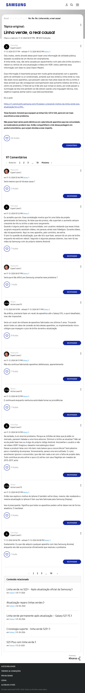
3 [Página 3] (28, 163)
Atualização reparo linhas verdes (25, 602)
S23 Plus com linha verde (20, 642)
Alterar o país (8, 685)
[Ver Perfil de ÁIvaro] (13, 302)
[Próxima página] (47, 162)
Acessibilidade (8, 666)
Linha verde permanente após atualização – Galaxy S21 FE (38, 615)
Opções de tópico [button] (76, 25)
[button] (76, 46)
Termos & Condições (11, 671)
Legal (4, 680)
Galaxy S (47, 52)
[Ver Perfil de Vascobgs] (14, 45)
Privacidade (7, 676)
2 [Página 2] (23, 163)
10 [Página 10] (37, 163)
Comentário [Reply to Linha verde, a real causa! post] (71, 145)
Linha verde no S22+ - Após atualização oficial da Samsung (39, 589)
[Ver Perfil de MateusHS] (14, 170)
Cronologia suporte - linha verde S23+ (28, 628)
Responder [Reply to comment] (72, 196)
